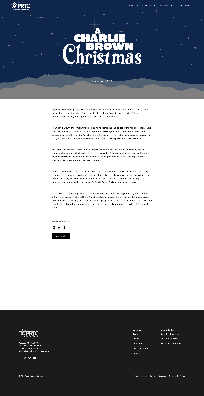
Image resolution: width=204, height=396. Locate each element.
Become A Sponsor (170, 338)
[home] (20, 5)
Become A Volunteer (171, 343)
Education (137, 343)
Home (135, 334)
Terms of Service (158, 376)
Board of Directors (170, 334)
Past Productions (140, 348)
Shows (135, 338)
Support (136, 353)
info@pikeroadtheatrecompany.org (34, 351)
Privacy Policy (140, 376)
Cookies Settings (177, 376)
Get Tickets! (185, 5)
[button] (132, 5)
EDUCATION (148, 5)
